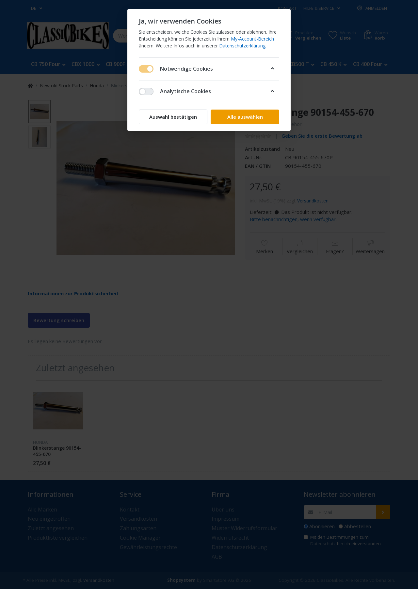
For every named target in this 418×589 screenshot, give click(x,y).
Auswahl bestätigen (173, 116)
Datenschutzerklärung (242, 46)
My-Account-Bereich (252, 39)
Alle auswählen (245, 116)
